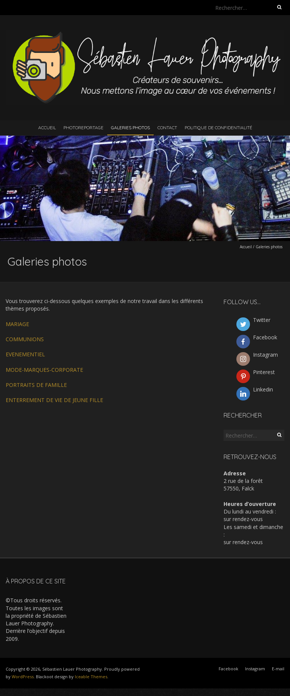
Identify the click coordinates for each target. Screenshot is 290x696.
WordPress (23, 676)
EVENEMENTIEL (25, 354)
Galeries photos (130, 127)
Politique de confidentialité (218, 127)
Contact (167, 127)
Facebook (228, 668)
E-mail (278, 668)
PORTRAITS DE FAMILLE (36, 384)
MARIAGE (17, 324)
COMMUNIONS (25, 339)
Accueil (47, 127)
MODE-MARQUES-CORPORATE (44, 369)
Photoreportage (83, 127)
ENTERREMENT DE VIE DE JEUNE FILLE (54, 400)
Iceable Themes (91, 676)
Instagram (255, 668)
